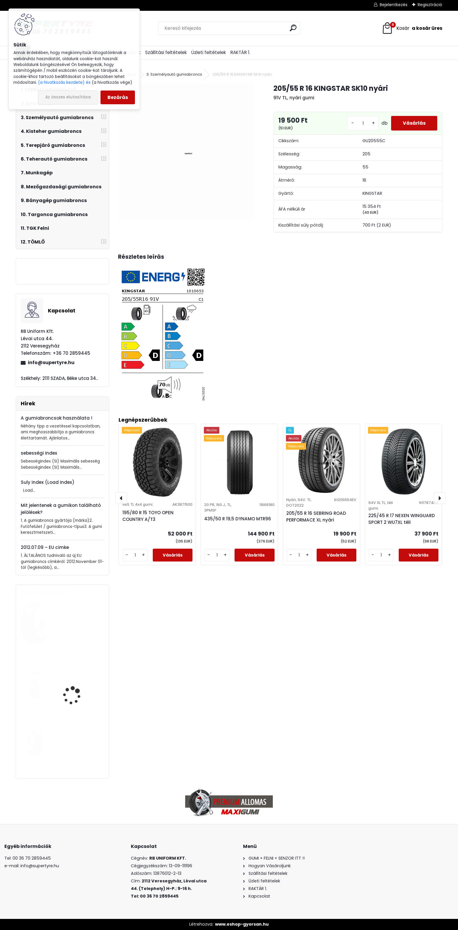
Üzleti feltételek (208, 52)
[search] (293, 28)
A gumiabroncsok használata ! (56, 418)
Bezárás (117, 97)
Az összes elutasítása (68, 97)
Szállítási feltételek (166, 52)
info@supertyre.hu (51, 362)
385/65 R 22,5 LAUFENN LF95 (77, 626)
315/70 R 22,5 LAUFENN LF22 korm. (77, 750)
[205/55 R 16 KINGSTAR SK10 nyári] (186, 151)
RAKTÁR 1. (240, 52)
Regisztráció (430, 5)
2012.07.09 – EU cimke (45, 547)
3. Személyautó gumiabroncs (174, 74)
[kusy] (363, 123)
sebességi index (39, 453)
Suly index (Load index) (47, 482)
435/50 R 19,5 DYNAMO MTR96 (77, 688)
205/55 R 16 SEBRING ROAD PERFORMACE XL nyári (316, 516)
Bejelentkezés (393, 5)
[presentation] (121, 498)
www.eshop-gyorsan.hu (242, 924)
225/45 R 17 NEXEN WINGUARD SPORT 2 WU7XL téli (401, 518)
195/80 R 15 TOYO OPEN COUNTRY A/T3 (148, 516)
